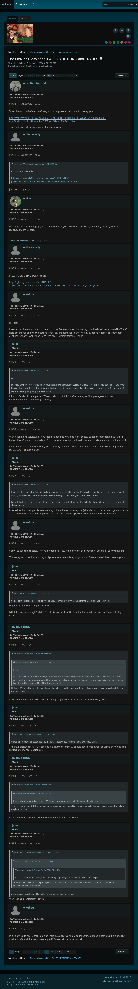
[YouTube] (128, 36)
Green (114, 42)
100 (54, 76)
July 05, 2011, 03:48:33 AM (29, 476)
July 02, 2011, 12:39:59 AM (29, 104)
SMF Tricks (24, 978)
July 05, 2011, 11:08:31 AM (29, 843)
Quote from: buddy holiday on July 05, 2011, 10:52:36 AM (35, 735)
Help (104, 981)
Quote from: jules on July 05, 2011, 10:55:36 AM (32, 785)
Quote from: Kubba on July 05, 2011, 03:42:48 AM (32, 485)
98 (44, 76)
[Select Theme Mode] (33, 4)
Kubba (30, 294)
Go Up (12, 952)
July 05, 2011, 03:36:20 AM (29, 362)
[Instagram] (128, 30)
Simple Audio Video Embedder (22, 984)
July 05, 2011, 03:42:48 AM (29, 429)
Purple (125, 42)
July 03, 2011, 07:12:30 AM (29, 268)
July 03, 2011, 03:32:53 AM (29, 219)
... (34, 76)
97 (39, 76)
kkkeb (29, 198)
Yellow (121, 42)
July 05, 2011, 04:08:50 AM (29, 584)
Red (110, 42)
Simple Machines (36, 981)
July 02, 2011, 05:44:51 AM (29, 155)
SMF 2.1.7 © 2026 (16, 981)
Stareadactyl (33, 134)
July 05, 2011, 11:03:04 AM (29, 776)
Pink (129, 42)
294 (71, 76)
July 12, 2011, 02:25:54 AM (29, 929)
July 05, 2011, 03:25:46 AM (29, 315)
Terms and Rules (114, 981)
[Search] (123, 4)
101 (60, 76)
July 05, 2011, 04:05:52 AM (29, 543)
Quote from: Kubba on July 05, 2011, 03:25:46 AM (32, 371)
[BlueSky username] (121, 30)
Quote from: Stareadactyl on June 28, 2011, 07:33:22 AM (35, 164)
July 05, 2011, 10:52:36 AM (29, 645)
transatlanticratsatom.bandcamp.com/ (28, 240)
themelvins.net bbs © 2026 (117, 977)
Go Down (13, 75)
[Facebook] (115, 30)
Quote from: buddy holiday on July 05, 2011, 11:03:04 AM (35, 852)
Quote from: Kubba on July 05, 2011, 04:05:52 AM (32, 594)
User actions (122, 76)
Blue (118, 42)
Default (106, 42)
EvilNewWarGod (36, 83)
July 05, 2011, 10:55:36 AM (29, 726)
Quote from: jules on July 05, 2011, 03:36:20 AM (32, 654)
